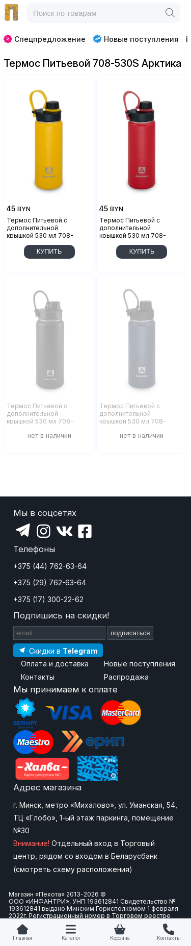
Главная (22, 938)
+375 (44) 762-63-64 (50, 566)
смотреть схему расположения (72, 869)
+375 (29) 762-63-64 (49, 582)
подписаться (130, 633)
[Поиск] (170, 13)
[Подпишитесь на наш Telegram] (58, 650)
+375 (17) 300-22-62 (48, 599)
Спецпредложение (45, 39)
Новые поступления (136, 38)
